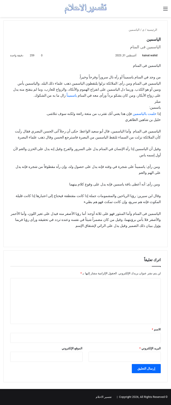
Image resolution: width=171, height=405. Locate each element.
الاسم (156, 329)
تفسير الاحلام (104, 397)
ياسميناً (72, 95)
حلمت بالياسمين (145, 114)
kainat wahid (149, 55)
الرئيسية (154, 29)
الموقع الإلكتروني (72, 348)
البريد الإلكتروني (150, 348)
